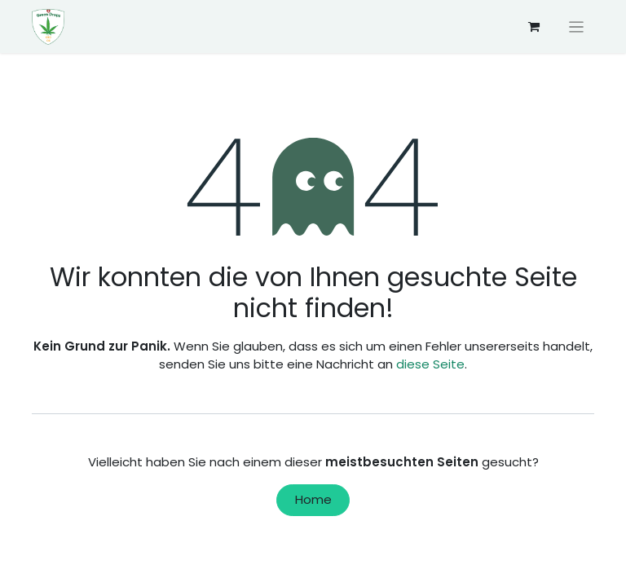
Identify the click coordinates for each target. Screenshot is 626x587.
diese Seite (430, 364)
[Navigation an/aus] (576, 26)
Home (313, 499)
